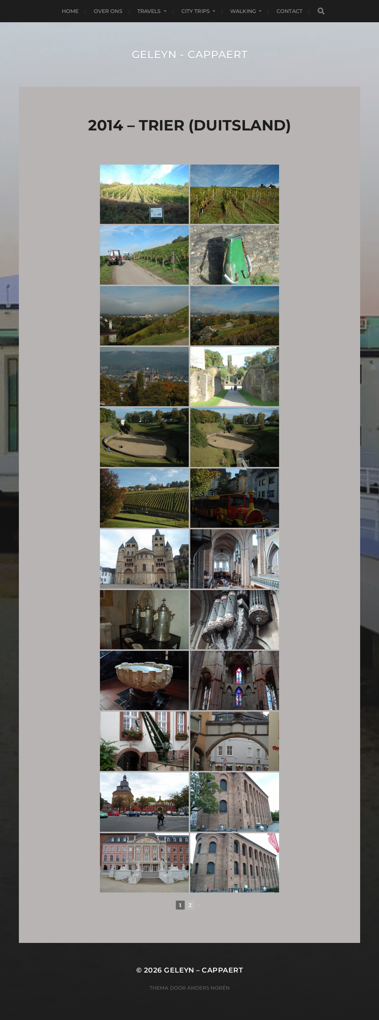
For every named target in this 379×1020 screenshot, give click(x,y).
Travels (149, 11)
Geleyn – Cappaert (203, 970)
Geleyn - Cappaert (190, 54)
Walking (243, 11)
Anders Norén (208, 988)
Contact (289, 11)
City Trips (195, 11)
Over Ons (108, 11)
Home (70, 11)
